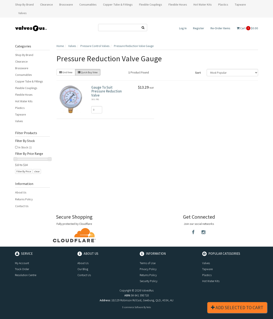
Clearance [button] (46, 4)
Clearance (21, 61)
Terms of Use (147, 263)
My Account (22, 263)
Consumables (23, 75)
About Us (20, 192)
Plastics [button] (223, 4)
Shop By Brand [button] (24, 4)
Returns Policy (24, 199)
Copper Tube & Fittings (29, 81)
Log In (183, 28)
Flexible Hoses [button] (177, 4)
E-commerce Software (132, 307)
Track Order (22, 269)
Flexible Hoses (23, 95)
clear (37, 171)
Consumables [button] (88, 4)
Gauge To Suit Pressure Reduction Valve (106, 91)
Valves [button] (22, 13)
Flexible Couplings (26, 88)
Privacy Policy (148, 269)
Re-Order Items (220, 28)
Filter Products (26, 133)
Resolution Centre (25, 275)
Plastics (20, 108)
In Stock (25, 147)
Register (198, 28)
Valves (19, 121)
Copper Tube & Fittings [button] (118, 4)
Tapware (20, 114)
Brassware (21, 68)
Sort (198, 73)
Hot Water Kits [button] (202, 4)
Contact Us (21, 206)
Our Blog (82, 269)
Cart (247, 28)
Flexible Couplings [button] (150, 4)
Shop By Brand (24, 55)
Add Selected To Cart (237, 307)
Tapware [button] (240, 4)
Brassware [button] (66, 4)
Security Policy (148, 281)
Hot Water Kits (23, 101)
